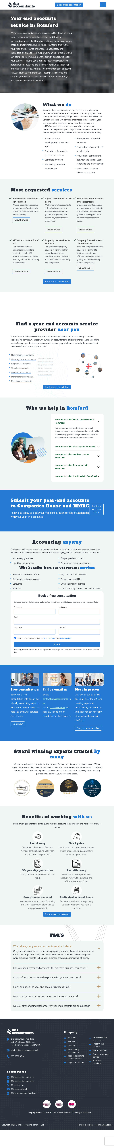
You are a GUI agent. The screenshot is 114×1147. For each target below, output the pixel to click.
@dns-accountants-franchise (23, 1103)
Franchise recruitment (98, 1066)
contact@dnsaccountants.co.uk (24, 1050)
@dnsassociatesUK (19, 1098)
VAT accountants (100, 1053)
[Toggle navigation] (103, 4)
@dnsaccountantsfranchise (22, 1083)
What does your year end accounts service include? (43, 946)
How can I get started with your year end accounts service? (45, 996)
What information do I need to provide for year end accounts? (47, 977)
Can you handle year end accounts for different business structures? (50, 967)
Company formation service (101, 1059)
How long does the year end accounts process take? (41, 986)
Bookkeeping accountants (73, 1054)
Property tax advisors (98, 1046)
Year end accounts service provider (76, 1061)
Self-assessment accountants (100, 1038)
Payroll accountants (76, 1068)
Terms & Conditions (103, 1136)
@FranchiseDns (17, 1093)
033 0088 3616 (17, 1056)
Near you (72, 1038)
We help (71, 1048)
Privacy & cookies (85, 1136)
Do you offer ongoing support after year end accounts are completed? (51, 1005)
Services (71, 1043)
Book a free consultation (69, 4)
